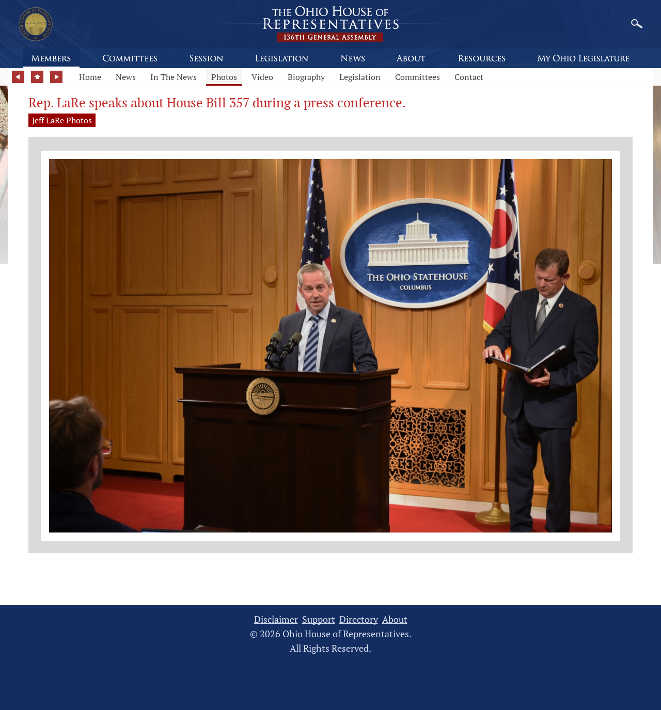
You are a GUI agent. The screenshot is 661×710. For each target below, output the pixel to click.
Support (318, 619)
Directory (358, 619)
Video (262, 77)
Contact (468, 77)
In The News (173, 77)
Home (90, 77)
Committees (417, 77)
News (126, 77)
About (394, 619)
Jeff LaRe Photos (62, 120)
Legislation (360, 77)
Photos (224, 77)
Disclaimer (276, 619)
